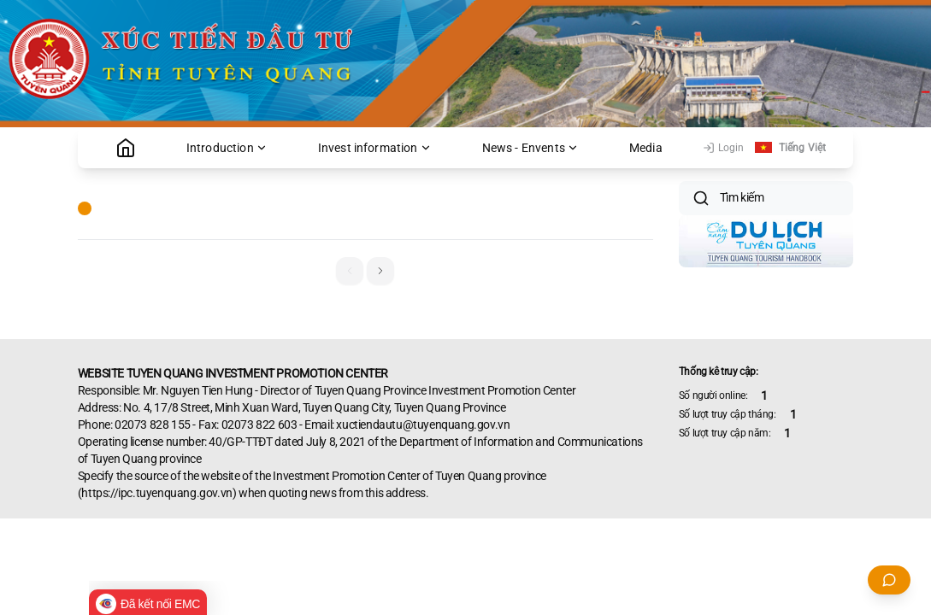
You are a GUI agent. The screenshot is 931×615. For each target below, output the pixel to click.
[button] (380, 270)
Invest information (375, 148)
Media (646, 148)
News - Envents (530, 148)
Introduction (227, 148)
